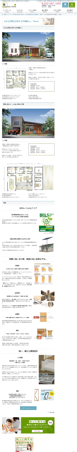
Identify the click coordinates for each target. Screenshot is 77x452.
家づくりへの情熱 (63, 110)
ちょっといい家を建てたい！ (66, 99)
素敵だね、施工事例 (64, 82)
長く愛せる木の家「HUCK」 (66, 74)
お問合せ (65, 4)
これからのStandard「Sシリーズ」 (66, 78)
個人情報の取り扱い (64, 134)
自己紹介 (61, 117)
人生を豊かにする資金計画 (65, 89)
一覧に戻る (51, 412)
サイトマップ (62, 141)
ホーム (60, 52)
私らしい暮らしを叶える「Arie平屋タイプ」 (66, 71)
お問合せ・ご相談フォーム (66, 441)
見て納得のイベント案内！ (65, 96)
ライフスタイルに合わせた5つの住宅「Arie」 (66, 66)
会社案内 (61, 124)
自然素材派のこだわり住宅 (65, 85)
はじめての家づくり (64, 55)
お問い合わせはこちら (28, 408)
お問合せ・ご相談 (63, 127)
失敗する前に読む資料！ (65, 120)
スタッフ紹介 (62, 114)
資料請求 (72, 4)
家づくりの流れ (63, 59)
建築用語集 (61, 138)
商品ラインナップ (63, 62)
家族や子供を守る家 (64, 103)
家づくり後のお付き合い (65, 106)
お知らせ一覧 (62, 131)
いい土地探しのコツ (64, 92)
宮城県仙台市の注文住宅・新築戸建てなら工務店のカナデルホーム (53, 448)
